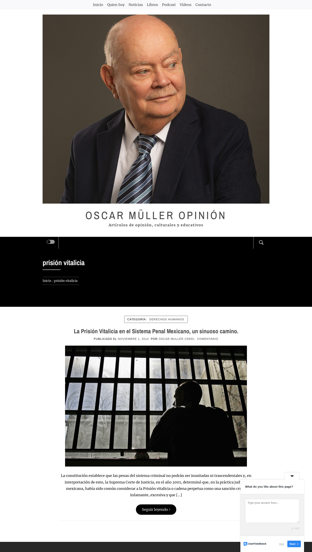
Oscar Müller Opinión (156, 215)
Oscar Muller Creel (177, 338)
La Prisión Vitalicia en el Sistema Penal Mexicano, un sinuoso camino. (156, 331)
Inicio (98, 4)
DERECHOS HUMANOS (166, 319)
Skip (281, 543)
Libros (152, 4)
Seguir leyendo (156, 509)
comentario (207, 338)
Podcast (169, 4)
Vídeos (185, 4)
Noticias (136, 4)
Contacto (203, 4)
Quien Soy (116, 4)
